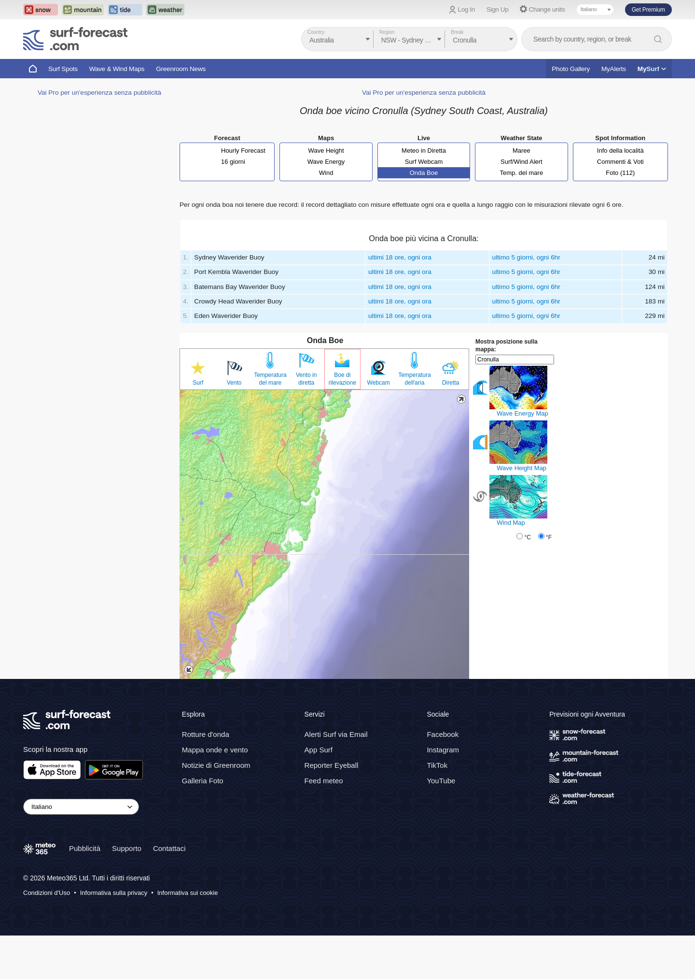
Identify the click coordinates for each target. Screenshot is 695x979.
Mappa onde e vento (215, 750)
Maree (521, 150)
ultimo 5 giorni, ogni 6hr (526, 257)
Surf (198, 382)
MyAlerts (613, 68)
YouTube (441, 781)
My (652, 69)
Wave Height (326, 150)
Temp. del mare (521, 172)
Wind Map (511, 522)
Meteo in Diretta (424, 150)
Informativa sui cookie (187, 892)
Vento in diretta (306, 379)
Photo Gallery (571, 68)
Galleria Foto (202, 781)
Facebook (443, 734)
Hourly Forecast (243, 150)
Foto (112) (620, 172)
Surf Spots (63, 68)
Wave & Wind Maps (117, 68)
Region (387, 32)
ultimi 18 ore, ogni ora (399, 257)
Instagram (443, 750)
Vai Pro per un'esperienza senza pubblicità (99, 92)
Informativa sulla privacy (113, 892)
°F (549, 537)
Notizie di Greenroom (216, 765)
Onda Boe (424, 172)
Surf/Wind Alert (521, 161)
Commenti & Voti (620, 161)
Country (315, 32)
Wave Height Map (521, 468)
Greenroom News (181, 68)
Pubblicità (84, 848)
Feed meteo (324, 781)
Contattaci (169, 848)
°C (527, 537)
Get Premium (648, 9)
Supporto (126, 848)
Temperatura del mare (270, 379)
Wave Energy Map (522, 413)
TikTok (437, 765)
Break (457, 32)
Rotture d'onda (205, 734)
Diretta (450, 382)
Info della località (620, 150)
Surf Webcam (424, 161)
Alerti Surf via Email (336, 734)
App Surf (319, 750)
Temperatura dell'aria (414, 379)
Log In (466, 9)
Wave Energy (326, 161)
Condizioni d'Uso (46, 892)
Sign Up (497, 9)
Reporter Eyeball (332, 765)
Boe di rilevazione (342, 379)
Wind (326, 172)
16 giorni (233, 161)
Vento (234, 382)
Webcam (378, 382)
